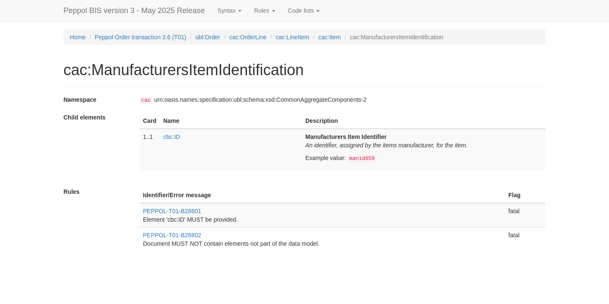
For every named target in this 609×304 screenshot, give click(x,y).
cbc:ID (171, 136)
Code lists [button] (304, 10)
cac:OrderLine (247, 37)
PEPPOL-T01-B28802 (172, 235)
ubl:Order (207, 37)
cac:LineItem (292, 37)
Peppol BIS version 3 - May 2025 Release (134, 10)
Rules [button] (264, 10)
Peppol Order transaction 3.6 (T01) (140, 37)
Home (77, 37)
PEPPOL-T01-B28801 (172, 211)
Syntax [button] (229, 10)
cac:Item (329, 37)
